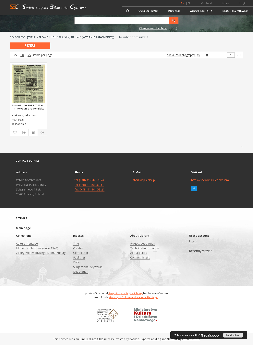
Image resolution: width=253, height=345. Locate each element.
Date (76, 262)
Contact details (140, 257)
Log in (193, 241)
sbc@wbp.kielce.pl (144, 180)
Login (243, 3)
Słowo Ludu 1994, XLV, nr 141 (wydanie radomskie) (28, 107)
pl (189, 3)
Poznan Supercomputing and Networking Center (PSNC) (164, 339)
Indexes (174, 10)
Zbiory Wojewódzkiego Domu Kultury (41, 253)
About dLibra (138, 253)
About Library (201, 10)
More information (210, 335)
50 (22, 55)
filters (30, 45)
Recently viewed (235, 10)
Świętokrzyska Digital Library (125, 293)
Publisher (79, 257)
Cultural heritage (27, 243)
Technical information (144, 248)
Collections (148, 10)
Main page (23, 228)
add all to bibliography (183, 55)
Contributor (80, 253)
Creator (78, 248)
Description (80, 271)
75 (29, 55)
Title (76, 243)
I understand (233, 335)
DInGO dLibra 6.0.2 (91, 339)
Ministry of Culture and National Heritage (133, 297)
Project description (142, 243)
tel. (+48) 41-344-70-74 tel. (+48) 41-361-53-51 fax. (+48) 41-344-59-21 (89, 184)
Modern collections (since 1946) (37, 248)
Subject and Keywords (87, 267)
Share (226, 3)
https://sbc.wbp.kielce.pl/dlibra (210, 180)
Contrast (206, 3)
